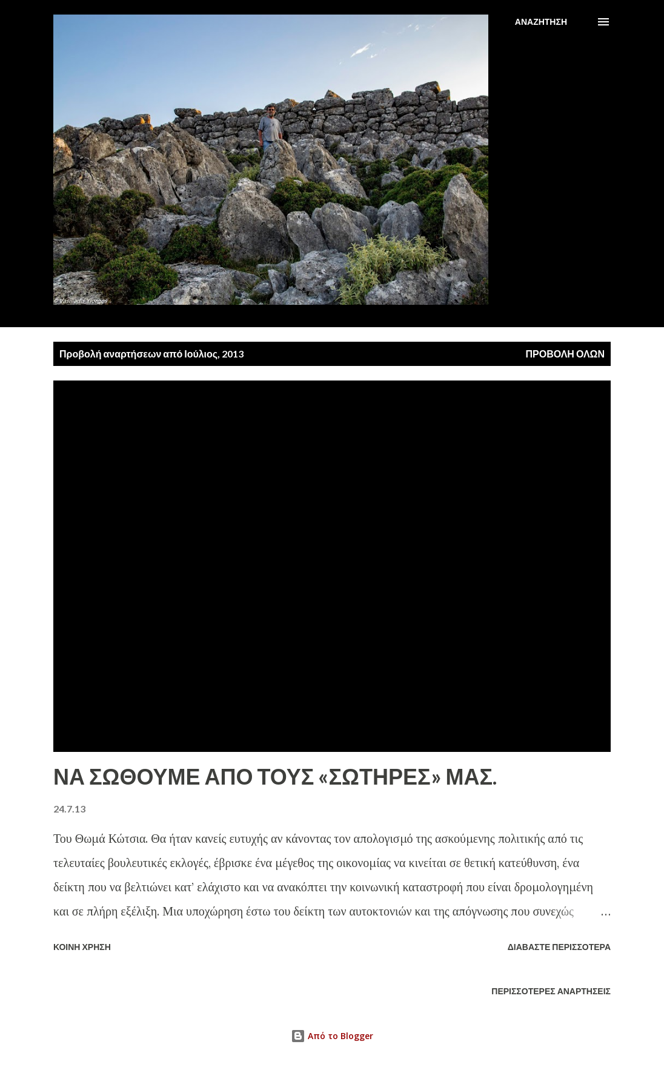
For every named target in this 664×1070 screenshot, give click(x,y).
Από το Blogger (332, 1036)
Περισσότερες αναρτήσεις (551, 991)
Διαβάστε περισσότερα (559, 947)
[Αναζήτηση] (541, 22)
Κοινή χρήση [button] (82, 947)
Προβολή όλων (565, 353)
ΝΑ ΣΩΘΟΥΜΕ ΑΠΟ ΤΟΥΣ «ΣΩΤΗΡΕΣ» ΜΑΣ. (275, 776)
